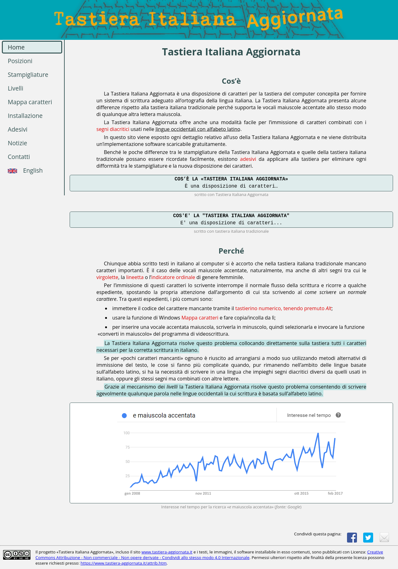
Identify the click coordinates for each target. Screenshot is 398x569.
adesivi (248, 159)
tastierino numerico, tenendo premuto (283, 308)
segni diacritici (112, 129)
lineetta (135, 277)
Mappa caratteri (199, 317)
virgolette (107, 277)
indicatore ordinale (173, 277)
